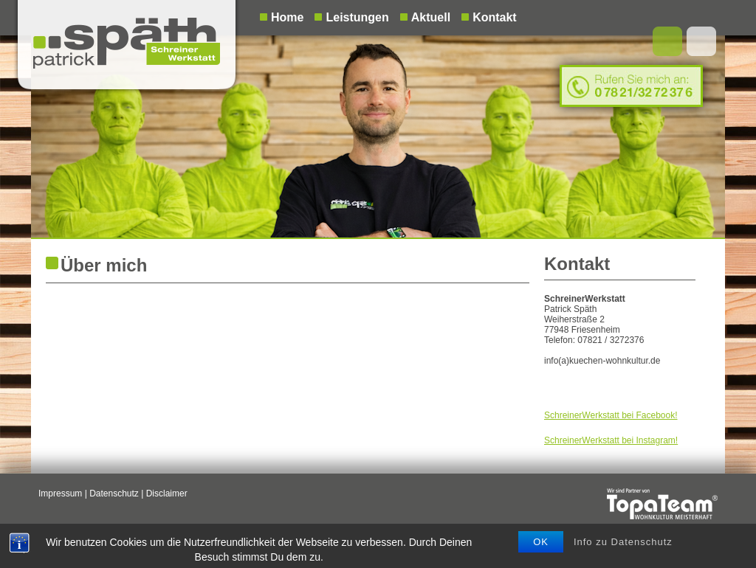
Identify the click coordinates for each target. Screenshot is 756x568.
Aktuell (430, 17)
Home (287, 17)
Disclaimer (167, 493)
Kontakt (494, 17)
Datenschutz (114, 493)
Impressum (60, 493)
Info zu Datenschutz (623, 553)
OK (541, 553)
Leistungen (357, 17)
